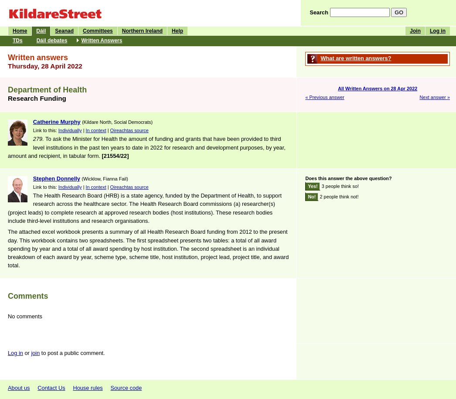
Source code (126, 388)
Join (415, 31)
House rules (87, 388)
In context (96, 130)
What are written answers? (355, 58)
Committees (98, 31)
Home (20, 31)
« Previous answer (324, 97)
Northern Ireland (142, 31)
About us (19, 388)
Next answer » (434, 97)
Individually (70, 130)
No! (312, 196)
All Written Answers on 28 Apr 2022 (377, 88)
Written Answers (101, 41)
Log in (438, 31)
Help (177, 31)
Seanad (64, 31)
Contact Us (51, 388)
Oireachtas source (129, 130)
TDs (18, 41)
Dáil (41, 31)
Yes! (312, 186)
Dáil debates (52, 41)
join (35, 353)
